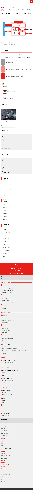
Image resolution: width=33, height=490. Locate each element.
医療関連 (4, 229)
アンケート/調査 (4, 298)
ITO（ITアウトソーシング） (6, 387)
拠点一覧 (2, 443)
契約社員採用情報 (4, 458)
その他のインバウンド (7, 292)
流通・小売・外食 (6, 250)
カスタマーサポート (7, 287)
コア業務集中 (5, 213)
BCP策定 (3, 382)
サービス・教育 (5, 241)
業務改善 (5, 372)
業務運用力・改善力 (4, 433)
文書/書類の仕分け (5, 317)
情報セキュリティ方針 (5, 476)
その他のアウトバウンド (7, 302)
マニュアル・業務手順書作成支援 (7, 380)
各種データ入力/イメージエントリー (8, 320)
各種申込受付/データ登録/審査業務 (7, 338)
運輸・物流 (5, 253)
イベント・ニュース (5, 464)
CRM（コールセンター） (7, 183)
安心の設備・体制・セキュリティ (6, 435)
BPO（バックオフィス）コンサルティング (9, 375)
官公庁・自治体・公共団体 (7, 232)
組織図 (2, 445)
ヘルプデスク (7, 290)
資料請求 (3, 466)
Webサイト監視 (4, 392)
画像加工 (3, 402)
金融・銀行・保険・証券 (7, 247)
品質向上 (4, 207)
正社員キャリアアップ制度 (5, 455)
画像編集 (3, 400)
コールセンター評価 (7, 362)
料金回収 (5, 300)
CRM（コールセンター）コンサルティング (9, 365)
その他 (4, 256)
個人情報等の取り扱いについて (6, 474)
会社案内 (3, 438)
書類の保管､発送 (5, 322)
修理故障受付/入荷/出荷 (6, 353)
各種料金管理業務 (5, 328)
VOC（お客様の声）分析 (6, 306)
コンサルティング (6, 195)
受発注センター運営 (10, 348)
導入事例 (4, 42)
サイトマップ (3, 481)
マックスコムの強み (5, 425)
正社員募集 (3, 453)
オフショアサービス (6, 192)
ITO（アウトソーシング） (11, 42)
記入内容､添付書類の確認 (6, 318)
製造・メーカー (5, 235)
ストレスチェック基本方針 (5, 478)
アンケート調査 (14, 350)
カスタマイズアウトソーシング (6, 426)
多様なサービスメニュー (5, 428)
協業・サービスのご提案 (6, 470)
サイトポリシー (3, 479)
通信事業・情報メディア (7, 244)
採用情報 (3, 451)
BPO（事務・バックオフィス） (8, 186)
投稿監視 (7, 394)
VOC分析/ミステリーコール (6, 367)
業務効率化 (5, 216)
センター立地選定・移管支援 (7, 383)
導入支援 (3, 357)
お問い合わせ (3, 468)
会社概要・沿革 (3, 441)
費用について (3, 460)
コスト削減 (5, 204)
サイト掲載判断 (8, 396)
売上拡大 (4, 210)
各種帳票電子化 (9, 342)
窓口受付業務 (4, 346)
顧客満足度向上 (5, 219)
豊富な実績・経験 (4, 430)
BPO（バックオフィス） (6, 312)
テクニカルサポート (8, 288)
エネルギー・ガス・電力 (7, 238)
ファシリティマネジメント (6, 364)
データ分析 (4, 308)
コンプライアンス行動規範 (5, 448)
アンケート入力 (4, 340)
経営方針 (2, 440)
